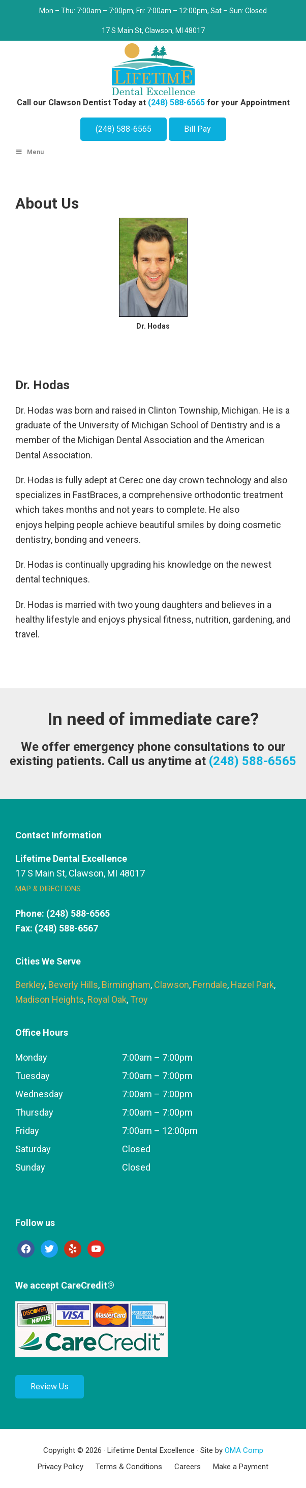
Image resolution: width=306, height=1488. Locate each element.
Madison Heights (49, 999)
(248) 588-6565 (176, 102)
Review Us (49, 1386)
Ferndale (210, 984)
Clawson (171, 984)
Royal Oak (107, 999)
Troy (139, 999)
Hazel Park (252, 984)
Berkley (30, 984)
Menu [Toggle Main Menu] (29, 152)
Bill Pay (197, 129)
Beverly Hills (73, 984)
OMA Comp (244, 1450)
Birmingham (126, 984)
